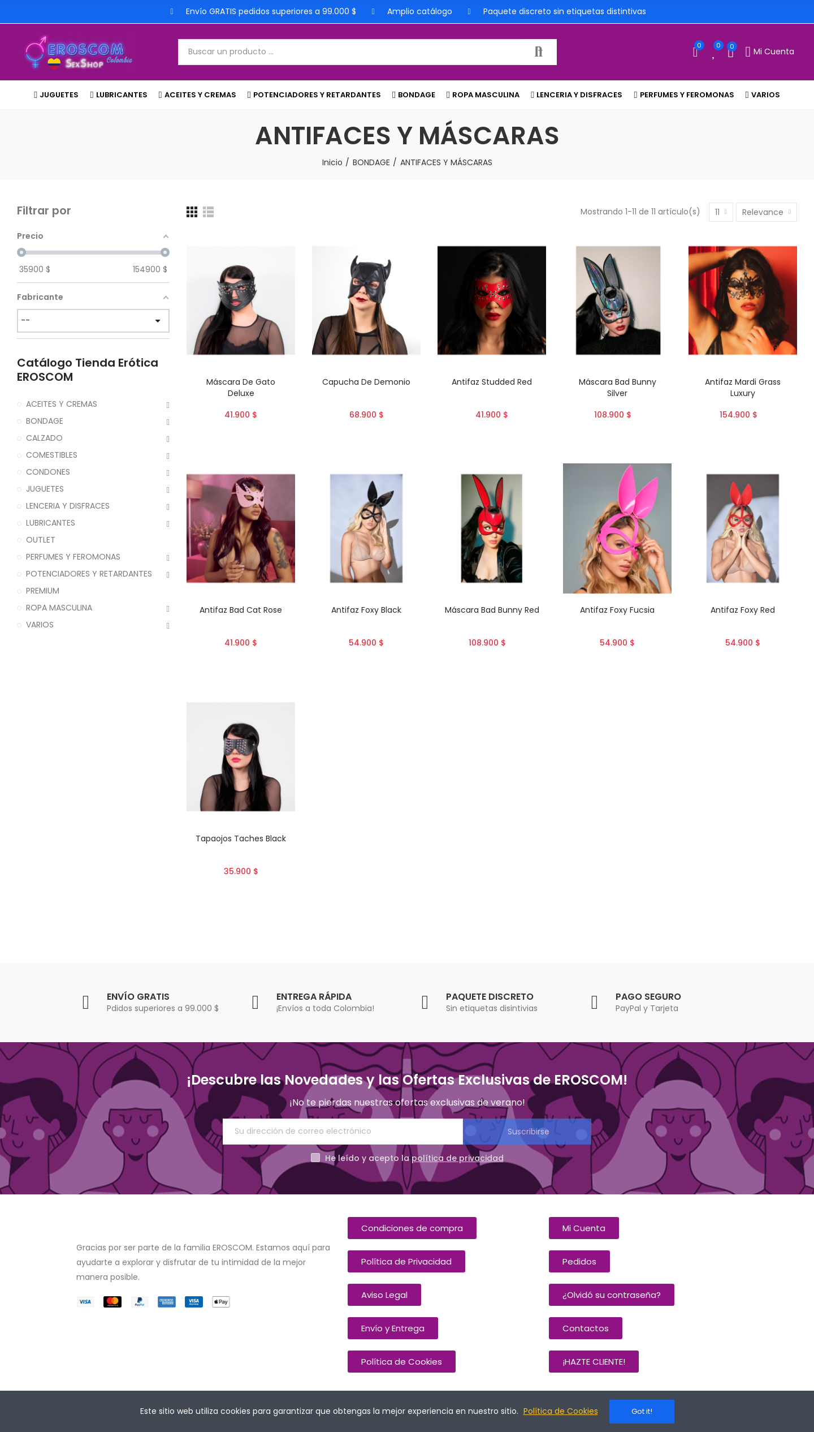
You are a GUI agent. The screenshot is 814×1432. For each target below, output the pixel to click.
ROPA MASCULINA (59, 607)
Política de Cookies (560, 1411)
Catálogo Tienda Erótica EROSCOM (87, 370)
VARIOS (40, 624)
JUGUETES (45, 488)
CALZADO (44, 438)
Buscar (539, 52)
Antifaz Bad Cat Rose (241, 610)
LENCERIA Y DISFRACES (68, 505)
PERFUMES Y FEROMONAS (73, 556)
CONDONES (48, 472)
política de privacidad (458, 1158)
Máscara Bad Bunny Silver (617, 387)
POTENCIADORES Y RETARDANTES (89, 573)
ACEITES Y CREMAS (61, 404)
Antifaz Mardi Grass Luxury (743, 387)
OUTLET (40, 539)
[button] (412, 1228)
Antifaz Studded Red (492, 382)
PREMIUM (42, 590)
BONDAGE (44, 421)
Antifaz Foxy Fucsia (617, 610)
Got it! (641, 1411)
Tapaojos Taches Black (241, 838)
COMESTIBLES (51, 455)
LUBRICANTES (50, 522)
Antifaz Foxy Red (743, 610)
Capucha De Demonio (366, 382)
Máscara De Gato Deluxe (240, 387)
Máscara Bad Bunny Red (492, 610)
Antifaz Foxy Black (366, 610)
